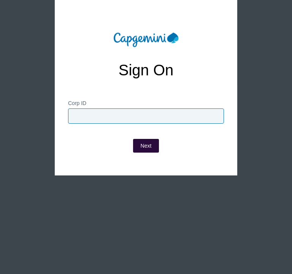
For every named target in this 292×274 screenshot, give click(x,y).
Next (146, 146)
